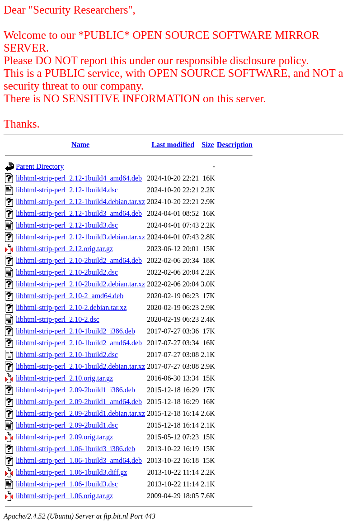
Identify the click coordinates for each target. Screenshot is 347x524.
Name (80, 144)
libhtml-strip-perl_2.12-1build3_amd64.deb (79, 213)
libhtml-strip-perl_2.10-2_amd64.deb (69, 296)
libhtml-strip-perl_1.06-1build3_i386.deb (75, 449)
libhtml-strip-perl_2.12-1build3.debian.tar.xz (80, 237)
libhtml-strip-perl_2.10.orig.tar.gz (64, 378)
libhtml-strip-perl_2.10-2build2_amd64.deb (79, 260)
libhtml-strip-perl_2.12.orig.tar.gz (64, 248)
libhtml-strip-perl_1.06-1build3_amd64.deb (79, 460)
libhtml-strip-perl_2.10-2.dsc (57, 319)
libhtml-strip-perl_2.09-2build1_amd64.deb (79, 401)
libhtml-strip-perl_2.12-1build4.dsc (67, 190)
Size (208, 144)
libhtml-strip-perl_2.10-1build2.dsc (67, 354)
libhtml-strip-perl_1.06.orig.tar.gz (64, 496)
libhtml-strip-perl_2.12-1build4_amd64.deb (79, 178)
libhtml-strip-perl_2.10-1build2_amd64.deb (79, 343)
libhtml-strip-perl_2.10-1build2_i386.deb (75, 331)
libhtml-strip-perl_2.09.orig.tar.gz (64, 437)
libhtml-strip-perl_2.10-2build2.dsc (67, 272)
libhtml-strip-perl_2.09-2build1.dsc (67, 425)
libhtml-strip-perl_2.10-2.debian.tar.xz (71, 307)
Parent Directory (40, 166)
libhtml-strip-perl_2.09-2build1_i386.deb (75, 390)
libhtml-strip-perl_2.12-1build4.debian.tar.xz (80, 201)
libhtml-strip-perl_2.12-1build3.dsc (67, 225)
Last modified (172, 144)
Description (235, 144)
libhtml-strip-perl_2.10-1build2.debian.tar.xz (80, 366)
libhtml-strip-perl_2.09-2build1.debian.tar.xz (80, 413)
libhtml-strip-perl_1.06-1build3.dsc (67, 484)
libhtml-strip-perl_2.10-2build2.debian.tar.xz (80, 284)
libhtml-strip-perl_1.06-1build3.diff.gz (71, 472)
